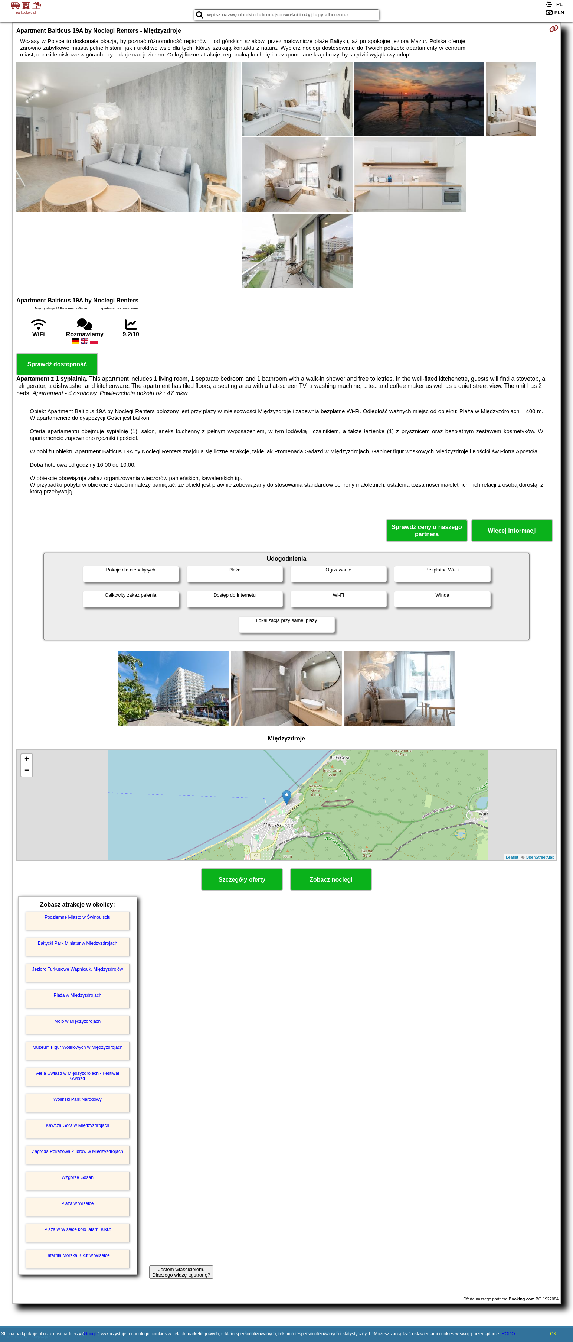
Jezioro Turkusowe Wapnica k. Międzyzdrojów (77, 969)
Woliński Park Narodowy (77, 1099)
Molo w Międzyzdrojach (78, 1021)
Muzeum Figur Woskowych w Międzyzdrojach (78, 1047)
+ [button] (26, 759)
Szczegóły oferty (242, 879)
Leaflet (512, 857)
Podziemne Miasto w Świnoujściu (77, 917)
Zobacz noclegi (331, 879)
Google (91, 1333)
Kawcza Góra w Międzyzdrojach (77, 1125)
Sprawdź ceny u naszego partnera (427, 530)
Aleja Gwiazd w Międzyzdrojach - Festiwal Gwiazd (77, 1076)
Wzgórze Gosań (78, 1177)
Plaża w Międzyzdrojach (78, 995)
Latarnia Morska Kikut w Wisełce (77, 1255)
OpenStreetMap (539, 857)
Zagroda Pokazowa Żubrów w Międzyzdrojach (77, 1151)
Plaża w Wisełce (77, 1203)
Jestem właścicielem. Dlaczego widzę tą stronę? (181, 1272)
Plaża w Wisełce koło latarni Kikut (78, 1229)
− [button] (26, 771)
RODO (508, 1333)
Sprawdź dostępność (57, 364)
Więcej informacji (512, 531)
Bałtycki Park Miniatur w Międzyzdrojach (77, 943)
